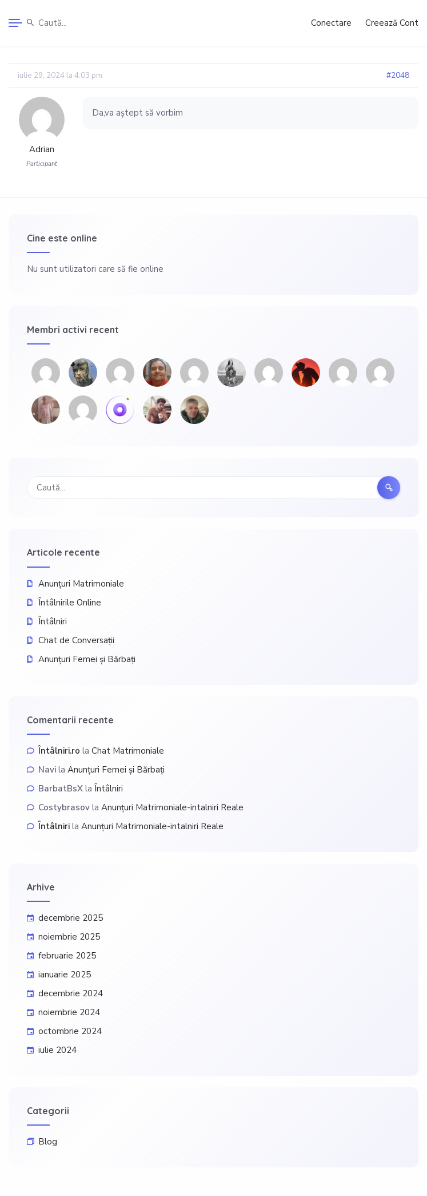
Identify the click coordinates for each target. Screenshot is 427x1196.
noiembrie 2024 (69, 1012)
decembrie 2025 (70, 918)
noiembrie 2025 (69, 936)
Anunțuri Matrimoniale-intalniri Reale (172, 807)
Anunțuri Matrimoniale (81, 583)
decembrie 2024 (70, 993)
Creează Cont (391, 23)
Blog (47, 1141)
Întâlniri (52, 621)
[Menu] (15, 22)
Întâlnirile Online (69, 602)
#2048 (397, 75)
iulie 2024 (57, 1050)
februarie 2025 (67, 955)
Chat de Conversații (76, 640)
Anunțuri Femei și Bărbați (86, 659)
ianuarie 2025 (64, 974)
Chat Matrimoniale (127, 751)
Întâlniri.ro (59, 751)
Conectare (331, 23)
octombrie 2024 (70, 1031)
